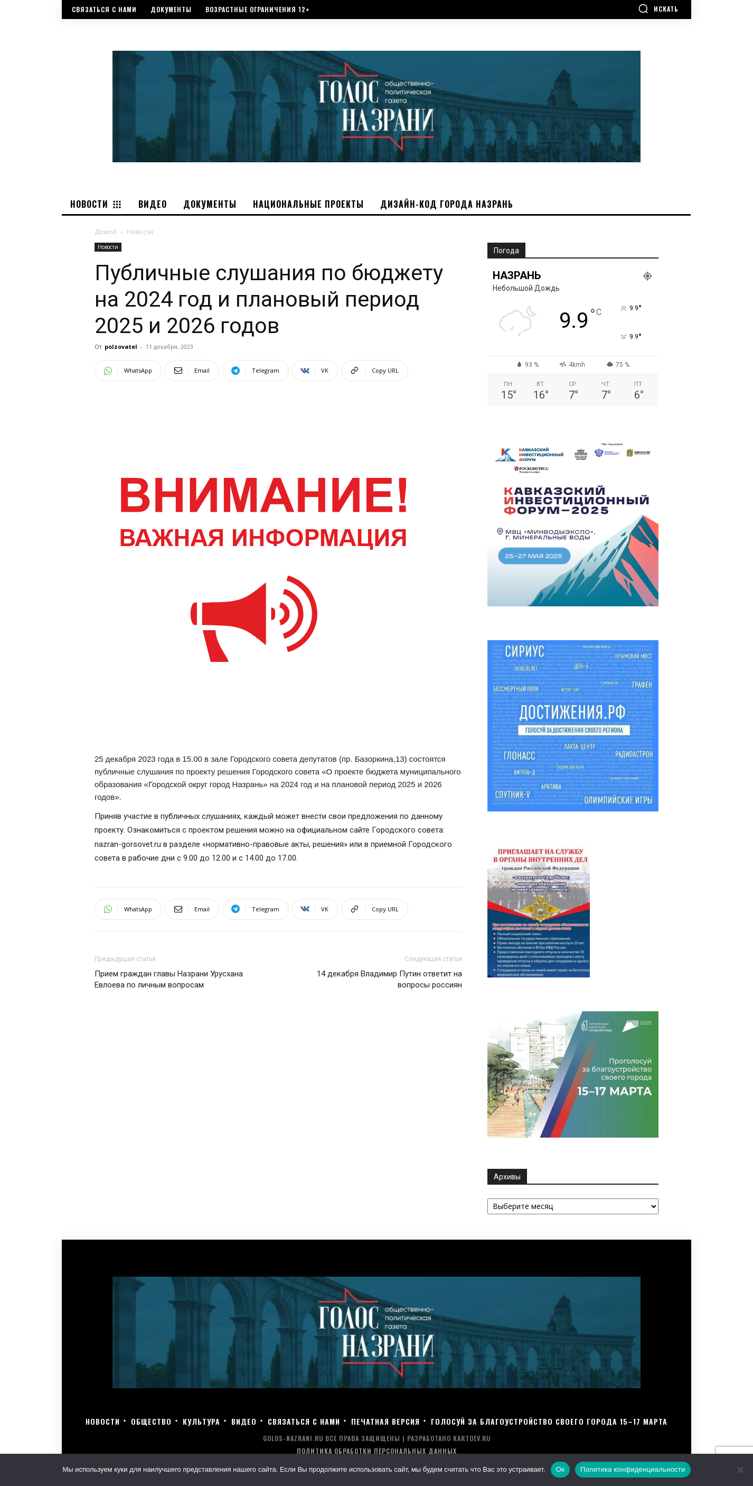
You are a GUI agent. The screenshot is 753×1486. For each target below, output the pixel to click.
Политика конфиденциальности (632, 1469)
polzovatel (121, 346)
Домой (106, 231)
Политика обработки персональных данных (377, 1450)
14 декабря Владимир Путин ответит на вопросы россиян (389, 979)
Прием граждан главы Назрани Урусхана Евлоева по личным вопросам (169, 979)
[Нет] (740, 1469)
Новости (108, 247)
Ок (560, 1469)
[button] (658, 8)
